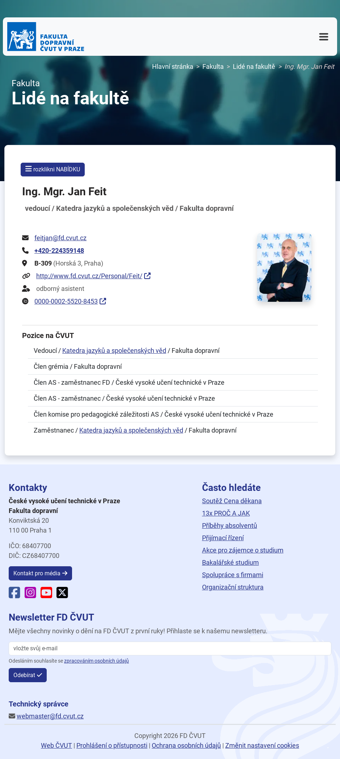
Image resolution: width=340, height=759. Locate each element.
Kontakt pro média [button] (36, 573)
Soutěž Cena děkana (232, 501)
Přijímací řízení (223, 538)
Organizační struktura (233, 587)
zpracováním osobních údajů (96, 661)
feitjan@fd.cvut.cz (60, 238)
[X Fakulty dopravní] (62, 595)
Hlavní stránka (172, 66)
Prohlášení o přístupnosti (111, 745)
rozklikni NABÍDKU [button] (52, 169)
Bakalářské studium (230, 562)
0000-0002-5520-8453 (66, 301)
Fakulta (213, 66)
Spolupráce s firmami (232, 575)
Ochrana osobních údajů (186, 745)
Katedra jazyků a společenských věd (114, 350)
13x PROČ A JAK (226, 513)
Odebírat (24, 675)
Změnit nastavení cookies (262, 745)
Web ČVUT (56, 745)
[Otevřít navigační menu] (324, 37)
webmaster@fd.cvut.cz (50, 716)
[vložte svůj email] (170, 648)
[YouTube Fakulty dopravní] (46, 595)
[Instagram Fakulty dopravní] (30, 595)
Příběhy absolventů (229, 525)
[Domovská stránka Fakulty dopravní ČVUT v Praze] (45, 36)
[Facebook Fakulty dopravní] (14, 595)
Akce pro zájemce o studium (243, 550)
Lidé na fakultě (254, 66)
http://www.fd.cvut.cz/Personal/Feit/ (89, 276)
